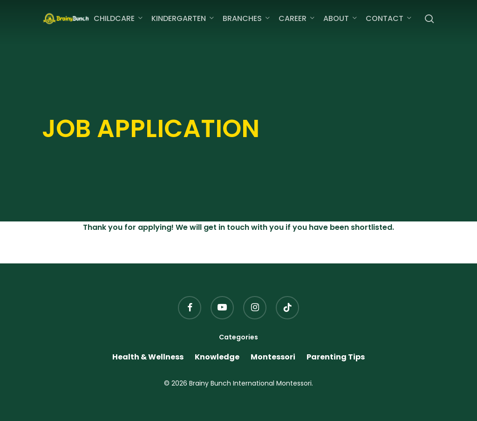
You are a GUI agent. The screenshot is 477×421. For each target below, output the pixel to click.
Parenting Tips (336, 357)
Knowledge (217, 357)
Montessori (273, 357)
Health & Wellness (148, 357)
